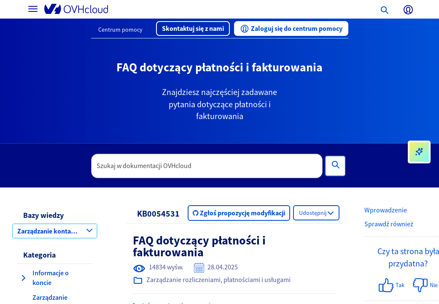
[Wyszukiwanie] (335, 165)
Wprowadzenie (385, 210)
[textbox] (207, 166)
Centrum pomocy (120, 29)
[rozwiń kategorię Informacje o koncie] (23, 278)
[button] (193, 28)
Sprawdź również (388, 224)
